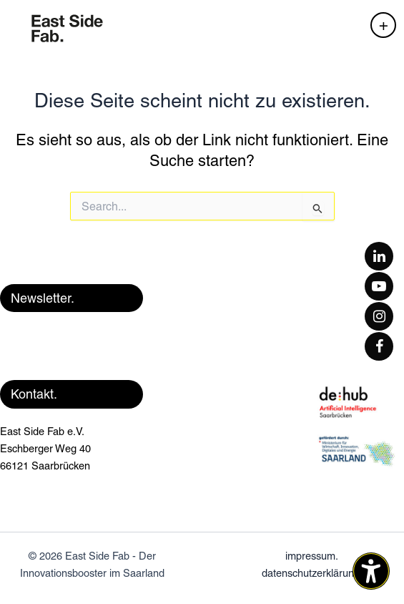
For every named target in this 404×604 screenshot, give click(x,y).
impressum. (311, 556)
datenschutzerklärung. (312, 573)
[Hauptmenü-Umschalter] (383, 25)
